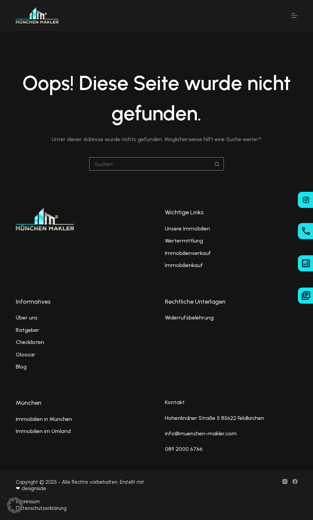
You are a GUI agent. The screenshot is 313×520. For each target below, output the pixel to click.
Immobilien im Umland (43, 431)
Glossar (25, 354)
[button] (15, 505)
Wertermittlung (184, 240)
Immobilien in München (44, 419)
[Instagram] (284, 481)
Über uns (27, 317)
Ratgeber (27, 330)
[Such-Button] (217, 164)
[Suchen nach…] (149, 164)
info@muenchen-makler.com (201, 433)
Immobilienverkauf (188, 253)
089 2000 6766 (184, 449)
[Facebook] (295, 481)
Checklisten (30, 342)
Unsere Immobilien (187, 228)
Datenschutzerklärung (41, 508)
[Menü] (294, 15)
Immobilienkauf (184, 265)
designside (34, 488)
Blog (21, 366)
